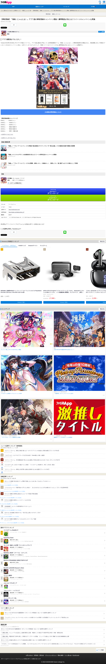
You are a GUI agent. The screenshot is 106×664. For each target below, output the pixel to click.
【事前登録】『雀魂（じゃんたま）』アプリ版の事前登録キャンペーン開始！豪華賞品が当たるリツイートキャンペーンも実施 (63, 10)
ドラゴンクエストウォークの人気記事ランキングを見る (13, 491)
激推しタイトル (56, 14)
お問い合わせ (29, 655)
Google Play (53, 198)
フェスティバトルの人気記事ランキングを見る (11, 497)
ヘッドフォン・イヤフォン (9, 245)
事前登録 (48, 14)
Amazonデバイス (32, 245)
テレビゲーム (43, 245)
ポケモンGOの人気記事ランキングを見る (10, 516)
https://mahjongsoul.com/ (14, 209)
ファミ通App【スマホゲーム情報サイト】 (11, 10)
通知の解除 (60, 655)
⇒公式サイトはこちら (7, 134)
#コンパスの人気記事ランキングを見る (10, 485)
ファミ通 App (6, 2)
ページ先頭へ (101, 650)
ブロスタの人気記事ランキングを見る (10, 503)
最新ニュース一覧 (26, 10)
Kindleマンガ (22, 245)
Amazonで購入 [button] (21, 302)
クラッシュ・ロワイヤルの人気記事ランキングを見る (13, 522)
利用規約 (36, 655)
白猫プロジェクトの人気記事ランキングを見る (11, 510)
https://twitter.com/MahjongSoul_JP (16, 212)
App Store (53, 191)
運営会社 (41, 655)
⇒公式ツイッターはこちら (8, 137)
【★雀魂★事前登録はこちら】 (53, 112)
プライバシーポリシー (51, 655)
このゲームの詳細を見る (15, 183)
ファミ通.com (68, 655)
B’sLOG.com (76, 655)
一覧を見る (102, 241)
